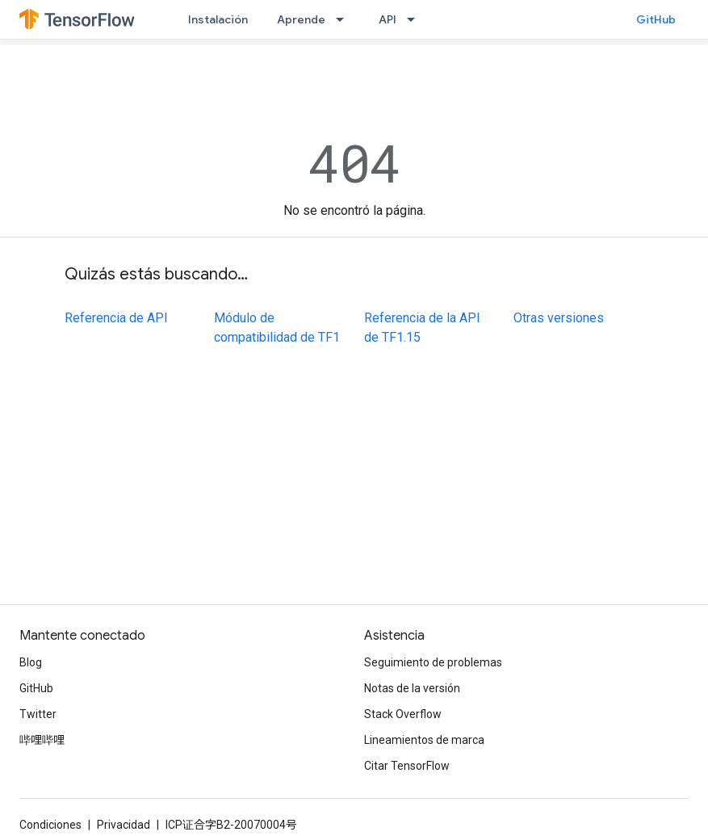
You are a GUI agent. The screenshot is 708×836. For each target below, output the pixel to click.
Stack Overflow (403, 714)
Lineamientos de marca (424, 739)
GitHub (656, 19)
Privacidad (123, 824)
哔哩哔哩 (42, 739)
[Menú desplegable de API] (415, 19)
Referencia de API (116, 318)
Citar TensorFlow (407, 765)
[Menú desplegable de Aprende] (344, 19)
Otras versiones (558, 318)
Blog (30, 662)
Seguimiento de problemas (433, 662)
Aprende (301, 19)
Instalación (218, 19)
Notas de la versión (412, 688)
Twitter (38, 714)
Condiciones (50, 824)
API (387, 19)
